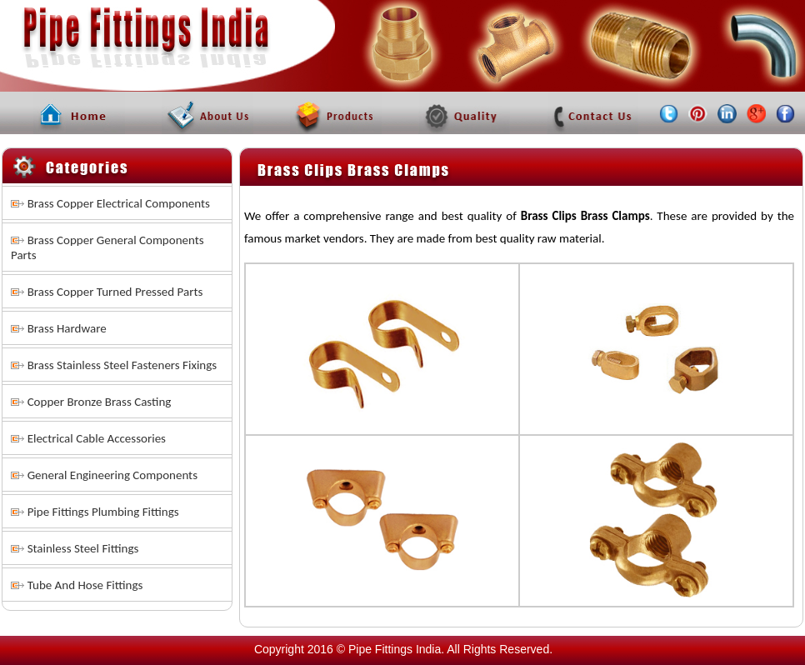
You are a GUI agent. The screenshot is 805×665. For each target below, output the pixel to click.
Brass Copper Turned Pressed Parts (115, 291)
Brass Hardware (67, 328)
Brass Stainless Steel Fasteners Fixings (123, 365)
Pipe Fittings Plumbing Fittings (103, 511)
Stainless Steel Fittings (83, 548)
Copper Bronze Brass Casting (100, 401)
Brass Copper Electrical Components (119, 203)
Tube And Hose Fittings (85, 585)
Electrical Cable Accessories (97, 438)
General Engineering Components (113, 475)
